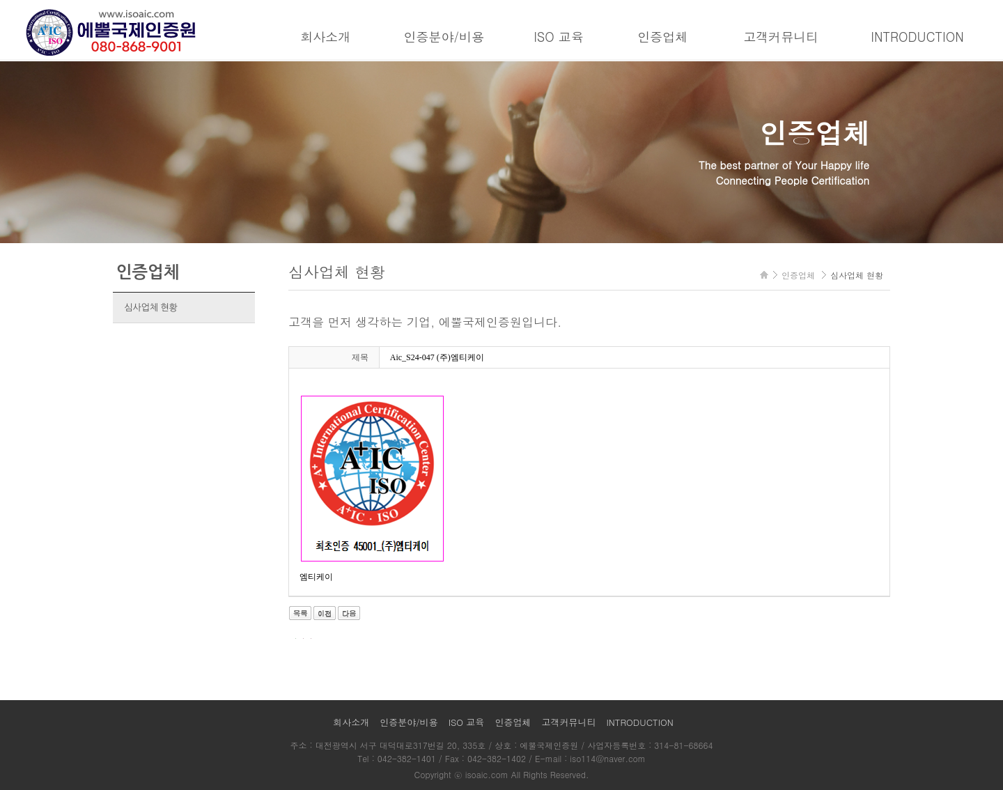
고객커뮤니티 (780, 36)
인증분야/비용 (443, 36)
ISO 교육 (559, 36)
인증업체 (662, 36)
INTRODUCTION (917, 36)
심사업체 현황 (150, 307)
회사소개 (325, 36)
